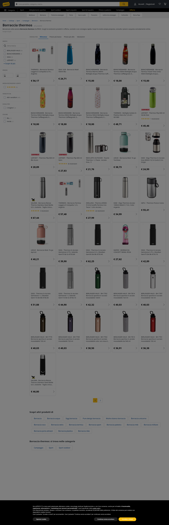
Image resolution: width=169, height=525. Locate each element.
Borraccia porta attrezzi (43, 431)
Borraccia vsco (40, 425)
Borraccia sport (95, 425)
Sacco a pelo (82, 15)
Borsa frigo (136, 15)
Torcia (71, 15)
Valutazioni (81, 37)
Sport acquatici (71, 10)
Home (4, 21)
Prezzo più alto (69, 37)
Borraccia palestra (114, 425)
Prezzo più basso (55, 37)
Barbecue (32, 15)
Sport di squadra (88, 10)
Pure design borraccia (91, 418)
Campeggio (120, 10)
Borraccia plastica (65, 431)
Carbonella (124, 15)
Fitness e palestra (105, 10)
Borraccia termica (76, 425)
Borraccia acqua (53, 418)
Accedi (141, 4)
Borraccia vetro (57, 425)
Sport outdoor (56, 10)
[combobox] (67, 4)
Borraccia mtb (132, 425)
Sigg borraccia (71, 418)
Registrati (150, 4)
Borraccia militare (151, 425)
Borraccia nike (84, 431)
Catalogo (11, 21)
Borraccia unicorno (138, 418)
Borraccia (43, 15)
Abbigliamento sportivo (37, 10)
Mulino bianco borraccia (115, 418)
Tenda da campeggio (57, 15)
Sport (22, 10)
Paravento (94, 15)
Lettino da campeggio (109, 15)
